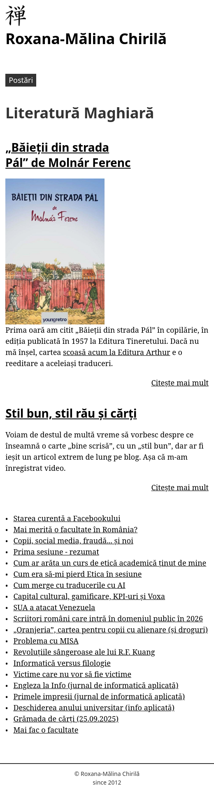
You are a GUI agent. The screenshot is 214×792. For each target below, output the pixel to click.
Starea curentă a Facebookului (66, 518)
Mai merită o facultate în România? (75, 529)
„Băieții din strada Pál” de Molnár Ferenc (67, 154)
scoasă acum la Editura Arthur (116, 352)
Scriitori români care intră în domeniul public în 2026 (108, 618)
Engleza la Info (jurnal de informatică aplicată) (95, 685)
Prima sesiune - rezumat (56, 552)
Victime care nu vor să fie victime (72, 674)
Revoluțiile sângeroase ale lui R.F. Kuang (84, 652)
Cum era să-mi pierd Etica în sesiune (77, 574)
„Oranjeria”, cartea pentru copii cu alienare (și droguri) (110, 630)
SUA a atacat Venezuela (54, 607)
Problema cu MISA (45, 641)
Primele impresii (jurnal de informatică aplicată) (99, 696)
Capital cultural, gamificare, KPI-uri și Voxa (89, 596)
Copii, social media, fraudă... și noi (73, 540)
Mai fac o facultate (45, 730)
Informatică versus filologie (61, 663)
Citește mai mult (179, 383)
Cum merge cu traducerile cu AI (69, 585)
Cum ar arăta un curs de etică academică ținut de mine (109, 563)
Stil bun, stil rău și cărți (71, 413)
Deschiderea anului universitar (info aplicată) (93, 707)
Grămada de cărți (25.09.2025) (66, 719)
